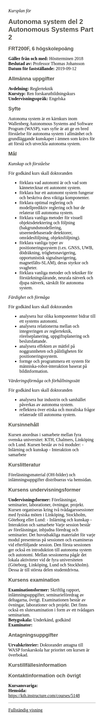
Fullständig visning (25, 710)
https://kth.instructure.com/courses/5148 (44, 695)
